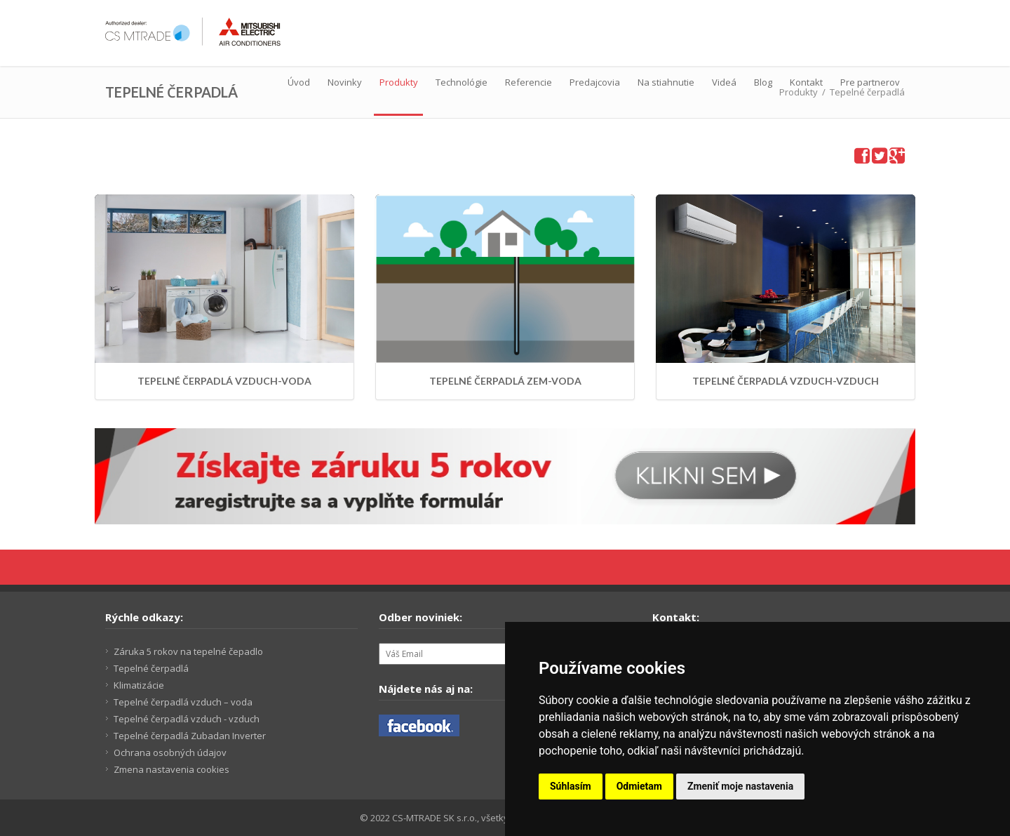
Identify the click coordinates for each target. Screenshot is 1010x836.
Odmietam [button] (639, 786)
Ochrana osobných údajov (170, 752)
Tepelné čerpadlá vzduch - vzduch (187, 718)
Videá (724, 82)
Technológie (461, 82)
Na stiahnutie (666, 82)
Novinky (345, 82)
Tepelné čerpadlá (151, 668)
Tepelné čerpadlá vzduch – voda (183, 702)
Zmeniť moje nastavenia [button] (740, 786)
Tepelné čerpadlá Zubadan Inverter (190, 735)
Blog (763, 82)
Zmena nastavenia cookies (171, 769)
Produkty (398, 82)
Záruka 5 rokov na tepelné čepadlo (188, 651)
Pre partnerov (870, 82)
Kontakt (806, 82)
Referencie (528, 82)
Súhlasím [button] (570, 786)
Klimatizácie (139, 685)
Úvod (299, 82)
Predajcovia (595, 82)
